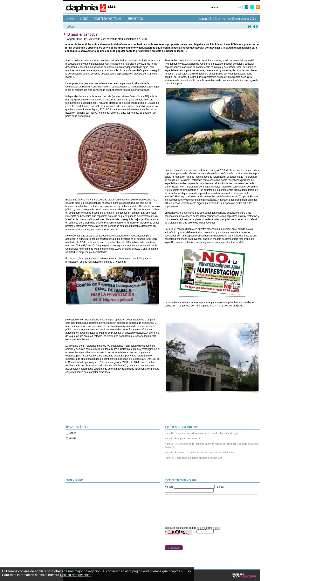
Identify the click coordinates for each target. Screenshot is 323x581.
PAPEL (73, 438)
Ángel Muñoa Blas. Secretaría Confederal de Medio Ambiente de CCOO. (107, 39)
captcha (201, 527)
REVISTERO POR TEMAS (108, 18)
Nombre (169, 486)
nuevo (216, 527)
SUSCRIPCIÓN (135, 18)
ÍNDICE (84, 18)
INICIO (70, 18)
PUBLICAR (174, 548)
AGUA (72, 433)
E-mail (220, 486)
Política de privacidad (75, 575)
